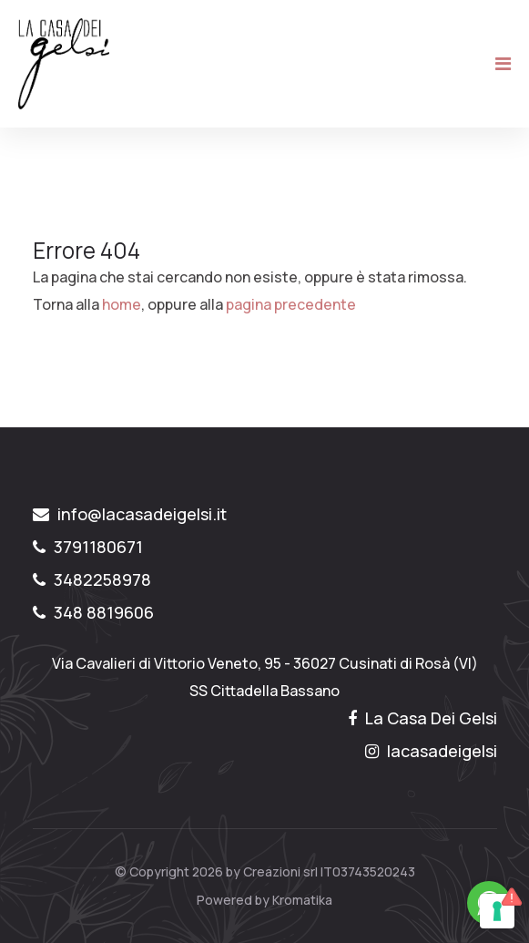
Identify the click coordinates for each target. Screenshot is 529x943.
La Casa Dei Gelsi (422, 718)
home (121, 304)
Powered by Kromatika (264, 899)
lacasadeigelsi (431, 751)
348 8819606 (93, 612)
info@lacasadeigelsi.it (130, 514)
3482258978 (92, 579)
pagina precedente (291, 304)
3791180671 (88, 547)
